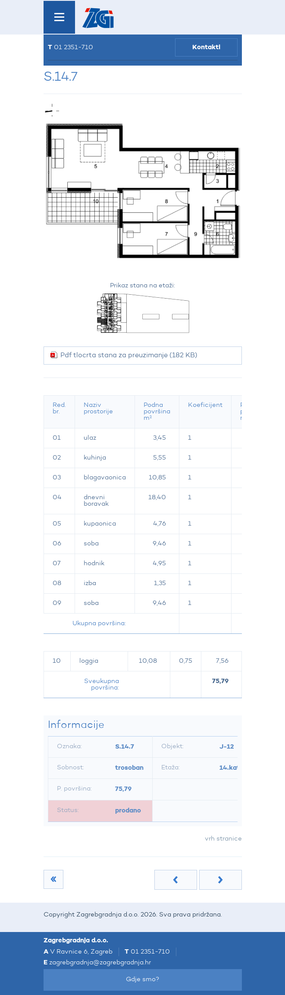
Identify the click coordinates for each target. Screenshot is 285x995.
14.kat (229, 768)
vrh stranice (223, 839)
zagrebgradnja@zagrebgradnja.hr (100, 963)
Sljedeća (220, 880)
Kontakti (206, 47)
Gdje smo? (143, 979)
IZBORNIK (59, 17)
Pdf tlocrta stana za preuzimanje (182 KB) (128, 355)
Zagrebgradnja (98, 18)
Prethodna (175, 880)
